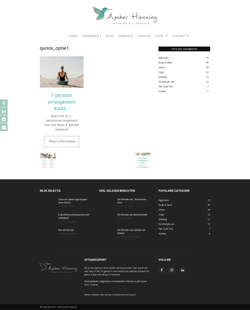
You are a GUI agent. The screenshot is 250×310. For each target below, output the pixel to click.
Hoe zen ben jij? (66, 230)
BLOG (110, 35)
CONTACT (180, 35)
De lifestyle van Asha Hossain (132, 214)
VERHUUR (144, 35)
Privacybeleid (91, 281)
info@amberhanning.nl (124, 294)
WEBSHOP (125, 35)
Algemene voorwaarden (112, 281)
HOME (73, 35)
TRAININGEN (91, 35)
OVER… (161, 35)
